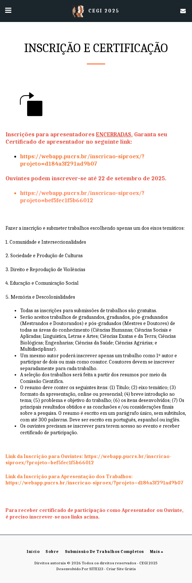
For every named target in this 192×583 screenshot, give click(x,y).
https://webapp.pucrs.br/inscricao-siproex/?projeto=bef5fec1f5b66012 (88, 459)
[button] (8, 10)
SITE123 (96, 569)
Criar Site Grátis (121, 569)
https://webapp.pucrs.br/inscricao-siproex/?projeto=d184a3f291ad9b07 (94, 483)
